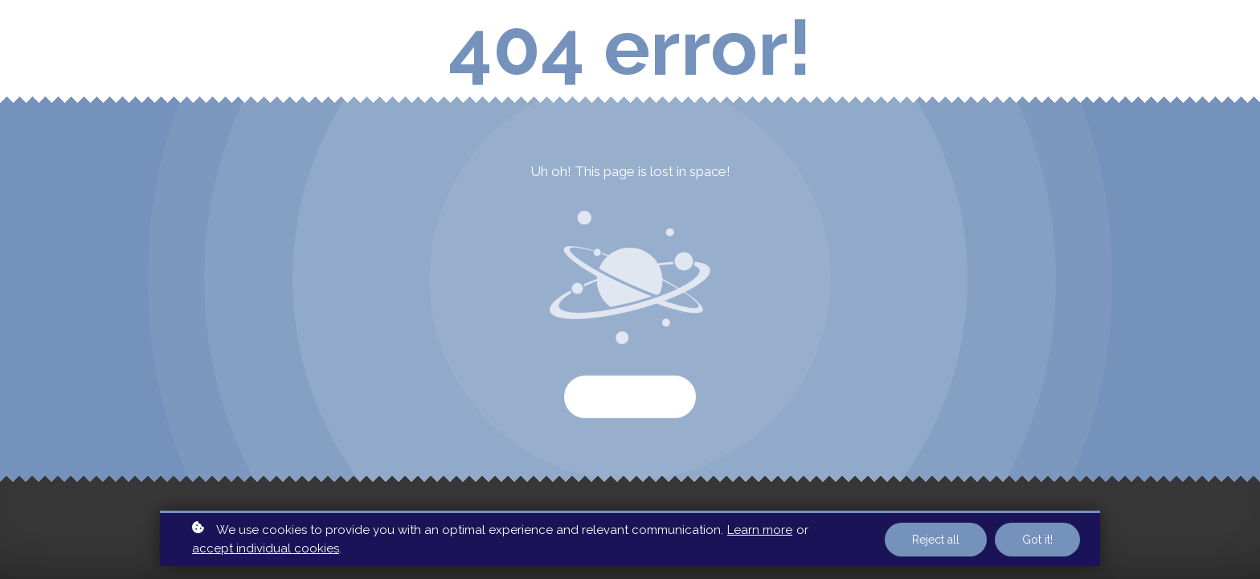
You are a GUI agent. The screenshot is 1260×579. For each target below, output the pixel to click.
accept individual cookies (265, 548)
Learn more (759, 530)
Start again (630, 396)
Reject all (935, 539)
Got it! (1037, 539)
